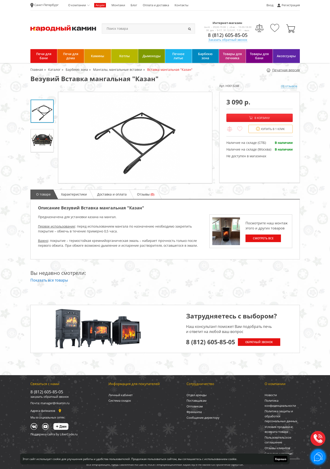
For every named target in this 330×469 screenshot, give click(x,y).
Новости (271, 395)
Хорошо (280, 459)
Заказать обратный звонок (227, 40)
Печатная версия (283, 70)
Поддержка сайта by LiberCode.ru (54, 434)
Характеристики (74, 194)
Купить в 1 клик (270, 129)
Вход (269, 5)
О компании (77, 5)
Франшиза (194, 412)
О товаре (43, 194)
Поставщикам (197, 400)
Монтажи (118, 5)
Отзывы (145, 194)
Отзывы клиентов (277, 448)
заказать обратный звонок (49, 397)
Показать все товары (49, 280)
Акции (100, 5)
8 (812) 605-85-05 (228, 35)
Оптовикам (195, 406)
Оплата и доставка (156, 5)
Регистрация (291, 5)
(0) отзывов (289, 86)
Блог (134, 5)
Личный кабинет (120, 395)
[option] (135, 137)
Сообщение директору (203, 418)
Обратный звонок (259, 342)
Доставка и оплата (112, 194)
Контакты (181, 5)
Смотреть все (263, 238)
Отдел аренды (197, 395)
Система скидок (119, 400)
